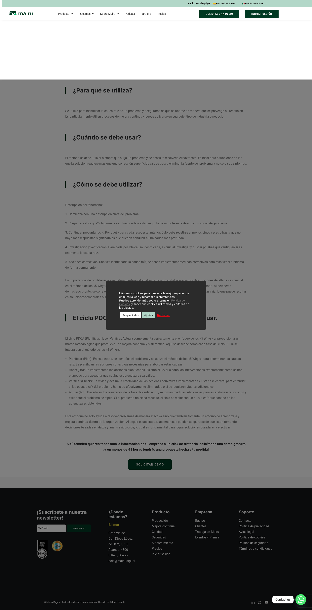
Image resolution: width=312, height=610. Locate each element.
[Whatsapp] (300, 599)
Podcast (130, 13)
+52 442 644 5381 (254, 3)
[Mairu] (21, 13)
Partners (145, 13)
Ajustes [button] (148, 315)
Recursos (87, 14)
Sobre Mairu (109, 14)
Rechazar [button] (163, 315)
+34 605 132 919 (225, 3)
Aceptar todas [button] (130, 315)
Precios (161, 13)
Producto (65, 14)
